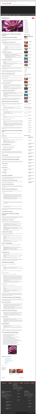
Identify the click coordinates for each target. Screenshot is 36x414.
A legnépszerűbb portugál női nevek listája (31, 162)
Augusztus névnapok (27, 28)
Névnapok (10, 1)
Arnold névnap (29, 124)
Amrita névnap (29, 100)
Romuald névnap (30, 403)
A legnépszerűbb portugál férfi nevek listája (31, 165)
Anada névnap (29, 87)
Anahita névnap (30, 84)
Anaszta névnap (30, 41)
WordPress (31, 412)
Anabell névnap (29, 57)
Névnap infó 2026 (6, 3)
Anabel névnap (29, 60)
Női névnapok (12, 1)
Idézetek (6, 363)
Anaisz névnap (29, 44)
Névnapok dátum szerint (7, 1)
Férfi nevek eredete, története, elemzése (9, 360)
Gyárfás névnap (30, 121)
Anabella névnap (30, 54)
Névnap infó (26, 70)
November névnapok (27, 31)
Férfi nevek (26, 69)
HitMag (33, 412)
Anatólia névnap (3, 369)
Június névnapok (26, 26)
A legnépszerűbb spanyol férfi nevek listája (30, 152)
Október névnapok (26, 30)
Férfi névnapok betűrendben (8, 359)
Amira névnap (29, 103)
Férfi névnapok (15, 1)
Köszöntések (6, 362)
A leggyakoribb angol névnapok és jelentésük (30, 36)
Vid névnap (29, 137)
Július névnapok (26, 27)
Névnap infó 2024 (6, 393)
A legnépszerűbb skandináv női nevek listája (31, 187)
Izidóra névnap (7, 398)
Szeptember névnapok (27, 29)
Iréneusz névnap (30, 108)
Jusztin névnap (29, 134)
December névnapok (27, 32)
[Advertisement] (18, 10)
